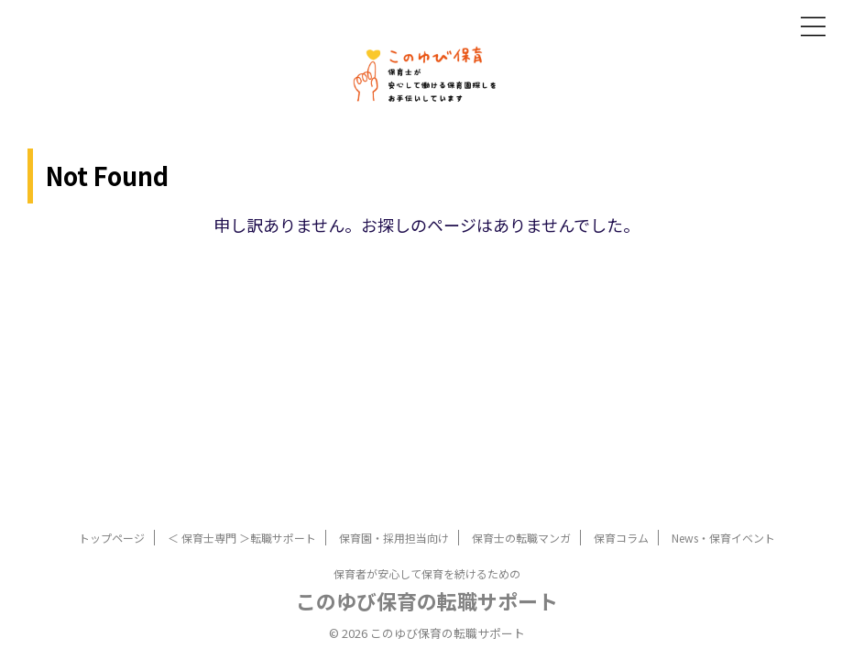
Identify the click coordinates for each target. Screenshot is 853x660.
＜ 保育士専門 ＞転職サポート (242, 537)
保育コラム (621, 537)
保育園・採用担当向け (394, 537)
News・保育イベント (723, 537)
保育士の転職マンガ (521, 537)
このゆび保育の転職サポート (427, 600)
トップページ (112, 537)
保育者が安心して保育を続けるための (427, 573)
